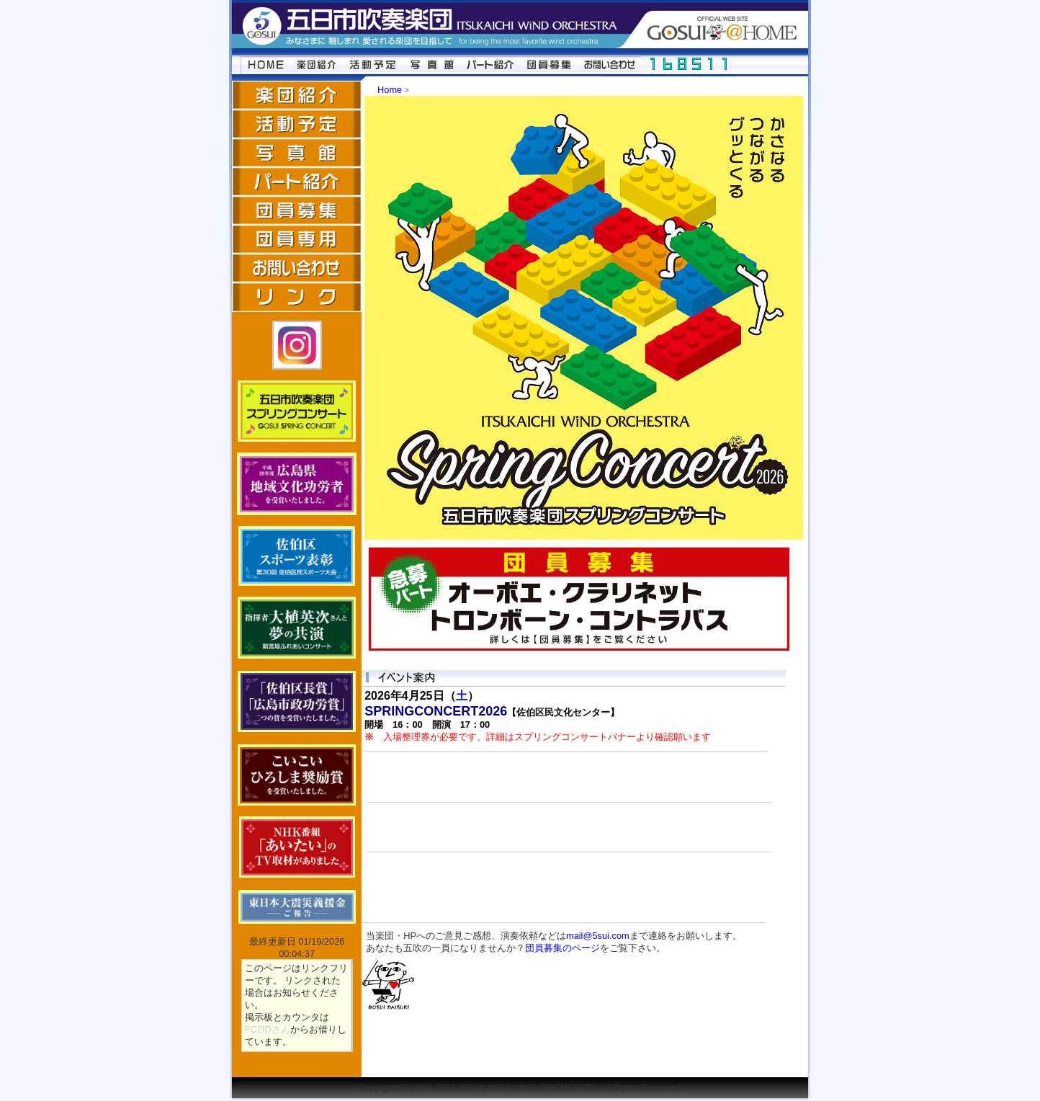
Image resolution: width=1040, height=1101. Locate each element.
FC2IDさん (267, 1029)
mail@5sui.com (597, 935)
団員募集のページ (562, 947)
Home (389, 89)
